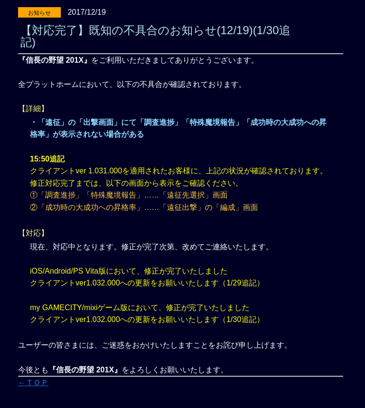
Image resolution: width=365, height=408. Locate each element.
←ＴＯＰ (33, 383)
